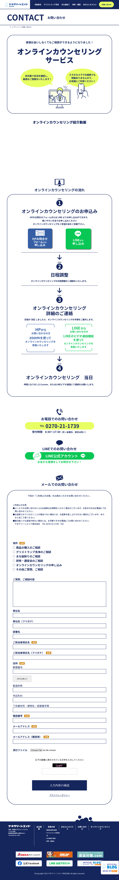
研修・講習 (76, 4)
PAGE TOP (116, 877)
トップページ (15, 27)
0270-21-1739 (59, 425)
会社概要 (39, 827)
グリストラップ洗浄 (51, 4)
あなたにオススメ (90, 4)
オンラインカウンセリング (100, 827)
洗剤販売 (38, 4)
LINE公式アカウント (59, 456)
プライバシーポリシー (59, 795)
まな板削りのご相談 (28, 556)
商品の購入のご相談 (28, 547)
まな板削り (65, 4)
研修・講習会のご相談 (29, 561)
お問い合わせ (106, 4)
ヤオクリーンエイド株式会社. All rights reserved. (66, 873)
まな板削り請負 (51, 838)
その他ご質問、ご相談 (29, 569)
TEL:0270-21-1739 (14, 835)
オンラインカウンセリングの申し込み (39, 565)
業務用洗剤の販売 (51, 830)
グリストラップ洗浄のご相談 (33, 552)
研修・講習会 (50, 841)
